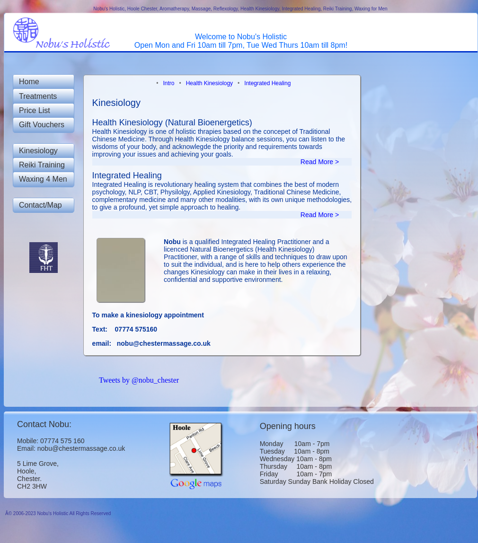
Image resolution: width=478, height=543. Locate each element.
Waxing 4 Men (43, 179)
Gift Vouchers (41, 125)
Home (29, 82)
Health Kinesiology (210, 83)
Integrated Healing (267, 83)
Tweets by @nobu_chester (139, 380)
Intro (169, 83)
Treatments (38, 96)
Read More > (326, 162)
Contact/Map (40, 205)
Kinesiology (38, 151)
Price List (34, 110)
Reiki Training (42, 165)
